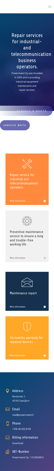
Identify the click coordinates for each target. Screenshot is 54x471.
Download (17, 443)
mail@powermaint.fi (23, 414)
